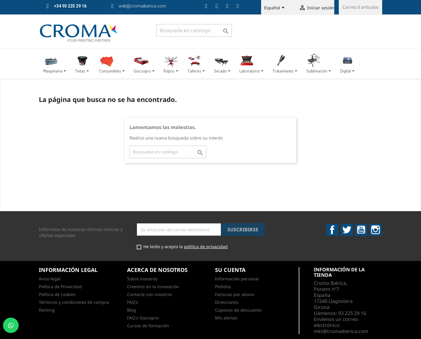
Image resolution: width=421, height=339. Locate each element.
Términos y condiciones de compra (74, 302)
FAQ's (132, 302)
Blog (131, 310)
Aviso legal (50, 279)
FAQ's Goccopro (142, 318)
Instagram (376, 230)
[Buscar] (194, 30)
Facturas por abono (234, 294)
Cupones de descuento (238, 310)
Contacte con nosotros (149, 294)
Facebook (332, 230)
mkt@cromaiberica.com (341, 331)
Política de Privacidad (60, 286)
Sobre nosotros (142, 279)
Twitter (347, 230)
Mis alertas (226, 318)
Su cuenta (230, 269)
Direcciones (227, 302)
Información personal (237, 279)
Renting (47, 310)
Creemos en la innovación (153, 286)
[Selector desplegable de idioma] (275, 8)
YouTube (361, 230)
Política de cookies (57, 294)
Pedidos (223, 286)
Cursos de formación (148, 325)
